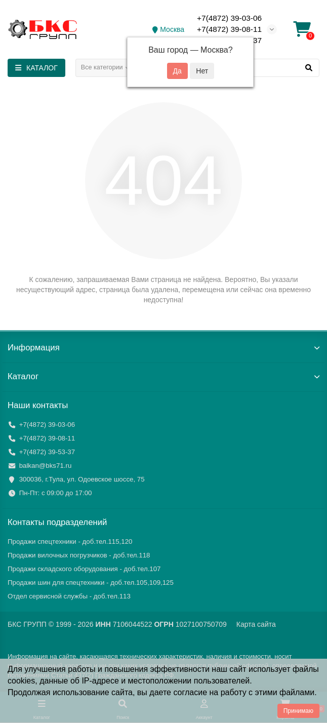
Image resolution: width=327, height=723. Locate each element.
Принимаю (298, 710)
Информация (163, 347)
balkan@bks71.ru (45, 465)
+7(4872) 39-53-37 (47, 452)
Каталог (163, 376)
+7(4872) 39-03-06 (229, 18)
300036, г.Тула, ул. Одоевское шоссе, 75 (82, 479)
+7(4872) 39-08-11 (229, 29)
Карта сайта (256, 624)
